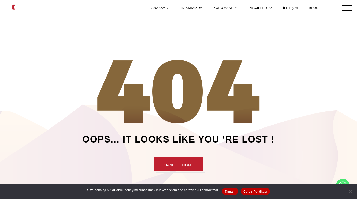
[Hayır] (350, 191)
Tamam (230, 191)
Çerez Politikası (255, 191)
